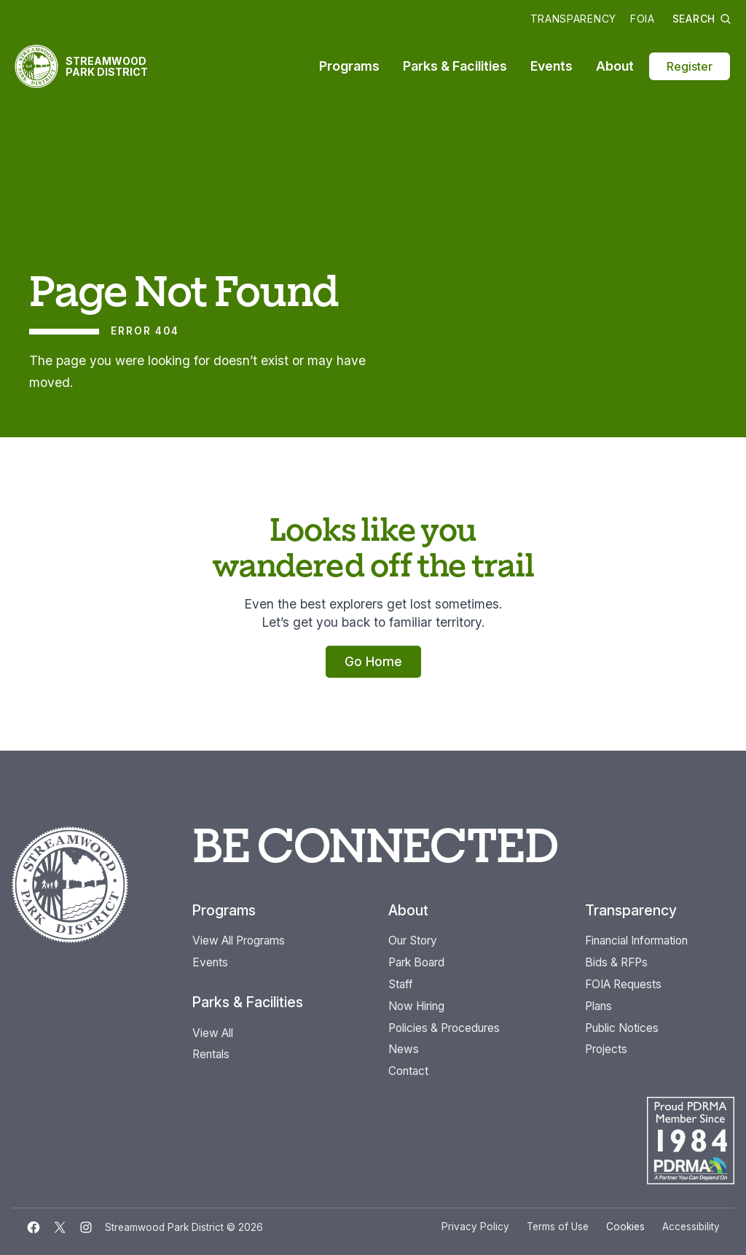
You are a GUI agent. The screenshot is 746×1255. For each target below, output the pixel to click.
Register (689, 66)
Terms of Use (558, 1226)
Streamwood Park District (107, 66)
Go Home (373, 661)
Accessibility (691, 1226)
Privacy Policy (475, 1226)
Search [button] (701, 18)
